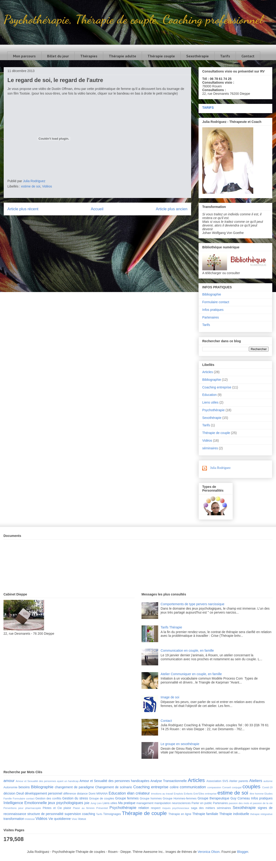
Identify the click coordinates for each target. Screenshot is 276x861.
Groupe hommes (151, 798)
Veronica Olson (209, 852)
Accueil (97, 209)
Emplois (178, 793)
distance (82, 793)
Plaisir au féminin (84, 808)
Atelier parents (238, 781)
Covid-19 (267, 787)
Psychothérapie (213, 410)
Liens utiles (210, 402)
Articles (207, 372)
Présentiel (102, 808)
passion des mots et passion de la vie (251, 803)
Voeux (82, 819)
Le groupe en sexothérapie (180, 744)
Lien (99, 803)
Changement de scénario (113, 787)
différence (69, 793)
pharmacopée (33, 808)
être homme (257, 793)
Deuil (20, 793)
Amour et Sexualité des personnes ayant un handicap (47, 781)
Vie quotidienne (59, 819)
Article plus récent (22, 209)
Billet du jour (58, 56)
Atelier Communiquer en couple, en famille (191, 674)
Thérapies (88, 56)
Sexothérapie (197, 56)
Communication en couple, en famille (187, 650)
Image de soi (170, 697)
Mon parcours (24, 56)
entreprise (211, 793)
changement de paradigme (74, 787)
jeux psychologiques (65, 803)
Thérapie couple (161, 56)
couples (251, 786)
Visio (74, 819)
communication (193, 787)
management (145, 803)
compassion (214, 787)
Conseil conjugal (231, 787)
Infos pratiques (213, 310)
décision (9, 793)
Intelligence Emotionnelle (25, 803)
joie (87, 803)
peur (20, 808)
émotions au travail (162, 793)
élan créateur (138, 793)
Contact (247, 56)
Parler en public (202, 803)
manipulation (162, 803)
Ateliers (255, 781)
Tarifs (225, 56)
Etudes (268, 793)
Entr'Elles (198, 793)
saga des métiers (203, 808)
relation (143, 808)
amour (9, 781)
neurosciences (181, 803)
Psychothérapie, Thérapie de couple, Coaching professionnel (133, 19)
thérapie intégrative (261, 814)
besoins (24, 787)
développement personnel (43, 793)
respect (155, 808)
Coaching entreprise (216, 387)
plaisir (67, 808)
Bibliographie (211, 294)
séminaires (210, 448)
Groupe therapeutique (213, 798)
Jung (93, 803)
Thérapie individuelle (234, 814)
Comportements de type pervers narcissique (193, 604)
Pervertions (10, 808)
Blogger (242, 852)
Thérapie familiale (205, 814)
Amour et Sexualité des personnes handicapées (114, 781)
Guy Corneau (240, 798)
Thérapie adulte (122, 56)
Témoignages (112, 814)
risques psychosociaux (175, 808)
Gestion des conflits (48, 798)
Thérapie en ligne (179, 814)
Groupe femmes (127, 798)
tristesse (30, 819)
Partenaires (210, 317)
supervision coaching (79, 814)
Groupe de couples (101, 798)
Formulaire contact (215, 302)
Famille (7, 798)
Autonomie (10, 787)
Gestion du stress (75, 798)
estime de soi (30, 186)
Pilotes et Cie (52, 808)
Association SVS (217, 781)
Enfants (188, 793)
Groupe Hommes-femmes (180, 798)
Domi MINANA (98, 793)
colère (174, 787)
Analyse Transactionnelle (169, 781)
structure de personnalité (45, 814)
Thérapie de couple (216, 433)
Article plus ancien (171, 209)
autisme (268, 781)
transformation (13, 819)
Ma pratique (126, 803)
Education (209, 395)
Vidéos (47, 186)
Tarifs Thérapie (171, 627)
